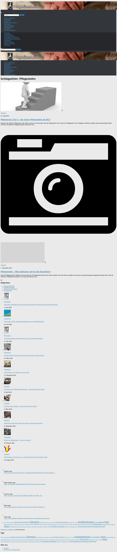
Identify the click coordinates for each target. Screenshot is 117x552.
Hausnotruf (7, 24)
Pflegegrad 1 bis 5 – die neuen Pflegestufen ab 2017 (25, 119)
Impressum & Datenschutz (12, 549)
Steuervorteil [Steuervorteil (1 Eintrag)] (29, 526)
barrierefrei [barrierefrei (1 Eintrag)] (12, 522)
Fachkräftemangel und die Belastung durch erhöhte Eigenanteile (23, 338)
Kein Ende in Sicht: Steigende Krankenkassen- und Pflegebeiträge (24, 321)
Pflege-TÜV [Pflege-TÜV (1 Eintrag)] (58, 524)
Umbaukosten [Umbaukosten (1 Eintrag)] (40, 526)
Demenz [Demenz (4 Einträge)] (34, 522)
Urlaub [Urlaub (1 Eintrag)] (48, 526)
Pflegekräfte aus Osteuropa (12, 39)
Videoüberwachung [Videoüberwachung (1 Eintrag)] (73, 526)
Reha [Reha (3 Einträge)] (6, 526)
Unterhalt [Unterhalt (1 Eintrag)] (45, 526)
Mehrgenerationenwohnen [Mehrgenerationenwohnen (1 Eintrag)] (19, 524)
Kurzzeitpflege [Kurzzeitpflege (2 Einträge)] (99, 522)
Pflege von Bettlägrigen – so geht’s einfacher (17, 440)
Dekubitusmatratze (9, 30)
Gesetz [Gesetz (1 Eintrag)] (53, 522)
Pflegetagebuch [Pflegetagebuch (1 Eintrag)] (105, 524)
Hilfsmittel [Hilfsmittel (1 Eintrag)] (70, 522)
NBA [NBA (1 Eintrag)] (32, 524)
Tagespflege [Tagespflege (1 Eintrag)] (34, 526)
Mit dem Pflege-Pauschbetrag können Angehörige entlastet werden (24, 355)
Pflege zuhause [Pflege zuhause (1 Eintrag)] (112, 524)
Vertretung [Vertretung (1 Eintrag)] (67, 526)
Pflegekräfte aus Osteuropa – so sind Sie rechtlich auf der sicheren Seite (25, 457)
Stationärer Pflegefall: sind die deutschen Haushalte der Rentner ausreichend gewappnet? (31, 304)
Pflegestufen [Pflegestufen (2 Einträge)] (97, 524)
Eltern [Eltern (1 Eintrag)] (51, 522)
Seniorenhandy (8, 27)
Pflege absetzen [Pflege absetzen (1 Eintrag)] (65, 524)
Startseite (7, 33)
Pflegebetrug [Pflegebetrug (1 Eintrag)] (70, 524)
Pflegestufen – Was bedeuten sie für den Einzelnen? (26, 272)
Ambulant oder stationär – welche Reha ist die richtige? (20, 406)
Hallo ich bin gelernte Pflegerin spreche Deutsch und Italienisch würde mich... (27, 518)
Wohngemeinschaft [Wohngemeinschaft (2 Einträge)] (98, 526)
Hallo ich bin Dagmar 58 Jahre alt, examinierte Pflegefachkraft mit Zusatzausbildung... (29, 472)
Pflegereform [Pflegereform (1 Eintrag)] (89, 524)
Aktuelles (3, 113)
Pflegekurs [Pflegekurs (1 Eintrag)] (85, 524)
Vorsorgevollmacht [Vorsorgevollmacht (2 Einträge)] (84, 526)
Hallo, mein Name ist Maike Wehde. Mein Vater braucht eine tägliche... (25, 484)
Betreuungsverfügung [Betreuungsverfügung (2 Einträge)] (22, 522)
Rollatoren (7, 21)
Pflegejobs (7, 45)
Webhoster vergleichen (7, 529)
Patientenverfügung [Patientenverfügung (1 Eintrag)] (43, 524)
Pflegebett (7, 28)
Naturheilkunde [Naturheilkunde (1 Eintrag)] (27, 524)
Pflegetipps (7, 40)
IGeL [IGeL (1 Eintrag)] (74, 522)
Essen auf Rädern (9, 18)
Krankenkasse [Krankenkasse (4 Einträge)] (86, 522)
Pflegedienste (8, 34)
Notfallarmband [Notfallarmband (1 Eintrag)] (36, 524)
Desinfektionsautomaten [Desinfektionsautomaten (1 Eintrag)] (44, 522)
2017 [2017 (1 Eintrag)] (5, 522)
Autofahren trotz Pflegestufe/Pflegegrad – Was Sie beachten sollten (24, 389)
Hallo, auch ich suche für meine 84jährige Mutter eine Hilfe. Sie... (23, 495)
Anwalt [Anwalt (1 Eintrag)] (7, 522)
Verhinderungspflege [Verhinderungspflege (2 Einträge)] (57, 526)
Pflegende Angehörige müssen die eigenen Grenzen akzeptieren (23, 423)
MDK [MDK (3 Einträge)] (107, 522)
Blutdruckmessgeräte (10, 22)
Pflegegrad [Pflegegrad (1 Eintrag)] (80, 524)
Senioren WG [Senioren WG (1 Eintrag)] (23, 526)
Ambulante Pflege (9, 36)
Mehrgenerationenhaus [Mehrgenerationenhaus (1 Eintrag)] (8, 524)
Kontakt (6, 548)
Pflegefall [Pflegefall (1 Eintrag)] (76, 524)
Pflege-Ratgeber (9, 42)
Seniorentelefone (9, 25)
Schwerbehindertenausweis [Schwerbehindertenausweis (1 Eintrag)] (14, 526)
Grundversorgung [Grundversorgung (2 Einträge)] (61, 522)
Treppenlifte (7, 19)
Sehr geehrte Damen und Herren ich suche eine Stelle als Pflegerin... (24, 507)
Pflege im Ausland (9, 43)
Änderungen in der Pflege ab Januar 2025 (16, 372)
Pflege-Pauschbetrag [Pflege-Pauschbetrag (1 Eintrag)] (52, 524)
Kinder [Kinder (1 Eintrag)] (76, 522)
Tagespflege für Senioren (11, 37)
